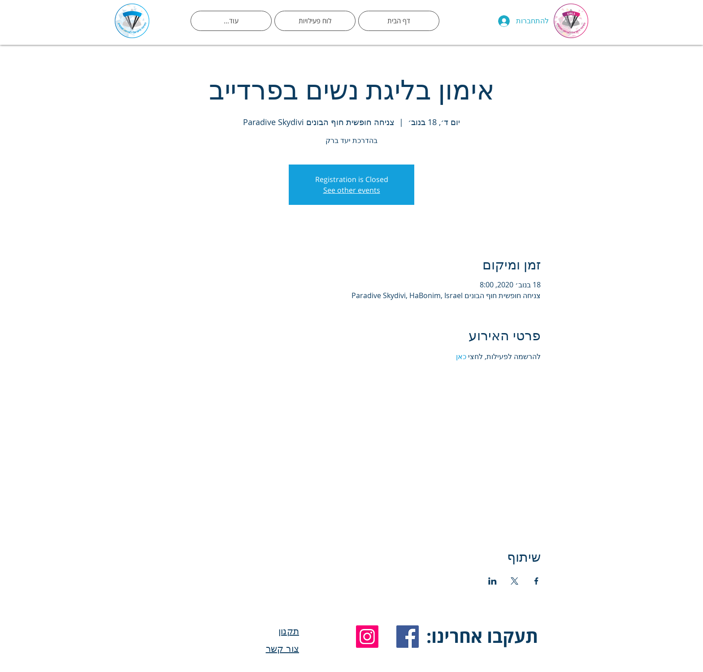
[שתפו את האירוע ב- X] (514, 581)
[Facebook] (407, 636)
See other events (351, 190)
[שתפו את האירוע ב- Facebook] (536, 581)
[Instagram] (367, 636)
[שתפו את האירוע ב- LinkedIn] (492, 581)
